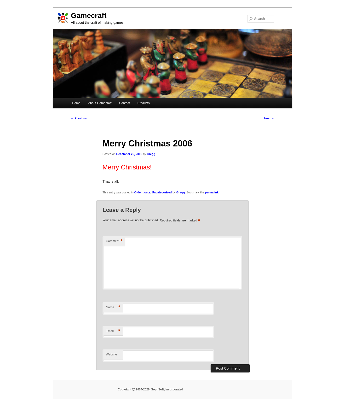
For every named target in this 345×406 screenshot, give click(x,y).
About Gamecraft (99, 103)
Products (143, 103)
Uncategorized (162, 192)
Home (76, 103)
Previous (79, 118)
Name (113, 307)
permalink (211, 192)
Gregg (151, 154)
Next (269, 118)
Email (113, 331)
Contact (124, 103)
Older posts (142, 192)
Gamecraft (88, 15)
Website (111, 354)
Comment (114, 241)
